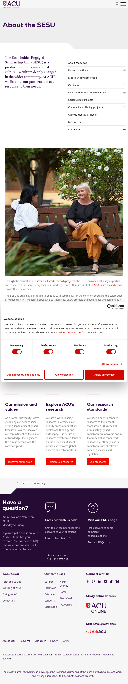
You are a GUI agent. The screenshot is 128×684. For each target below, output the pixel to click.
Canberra (49, 600)
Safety (65, 640)
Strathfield (66, 598)
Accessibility (8, 640)
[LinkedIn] (99, 582)
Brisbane (49, 594)
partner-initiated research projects (55, 281)
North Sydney (64, 583)
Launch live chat (55, 538)
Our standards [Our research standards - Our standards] (98, 461)
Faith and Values (12, 581)
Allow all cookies (104, 374)
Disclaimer (40, 640)
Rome (63, 591)
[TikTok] (111, 582)
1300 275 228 (60, 559)
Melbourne (50, 606)
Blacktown (50, 587)
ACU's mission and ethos (108, 285)
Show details (110, 364)
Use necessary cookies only (23, 374)
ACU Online (66, 604)
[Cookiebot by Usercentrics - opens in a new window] (109, 306)
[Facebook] (87, 582)
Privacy (54, 640)
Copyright (25, 640)
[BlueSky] (117, 582)
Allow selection (64, 374)
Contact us (9, 600)
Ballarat (48, 581)
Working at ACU (12, 587)
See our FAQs (96, 542)
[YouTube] (105, 582)
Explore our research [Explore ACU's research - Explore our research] (61, 461)
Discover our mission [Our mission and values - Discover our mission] (20, 461)
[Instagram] (93, 582)
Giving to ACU (10, 594)
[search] (117, 4)
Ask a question (57, 555)
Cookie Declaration (68, 332)
